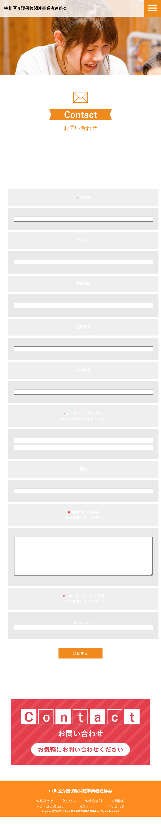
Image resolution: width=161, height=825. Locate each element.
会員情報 (118, 809)
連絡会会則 (93, 809)
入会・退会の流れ (49, 814)
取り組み (69, 809)
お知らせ (85, 814)
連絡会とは (44, 809)
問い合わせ (116, 814)
